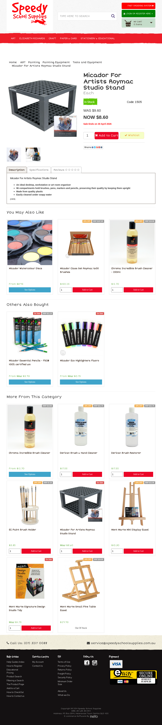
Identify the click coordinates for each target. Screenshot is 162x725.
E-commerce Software (75, 716)
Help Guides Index (15, 662)
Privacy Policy (64, 666)
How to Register (14, 666)
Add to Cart (106, 135)
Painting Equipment (56, 62)
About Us (62, 691)
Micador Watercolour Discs (25, 268)
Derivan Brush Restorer (126, 453)
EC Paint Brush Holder (22, 529)
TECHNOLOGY (55, 50)
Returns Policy (65, 669)
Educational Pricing (12, 671)
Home (13, 62)
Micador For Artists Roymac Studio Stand (41, 65)
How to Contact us (15, 696)
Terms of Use (64, 662)
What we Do (64, 695)
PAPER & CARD (68, 38)
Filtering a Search (15, 680)
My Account (38, 662)
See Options (30, 290)
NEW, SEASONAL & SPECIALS (27, 50)
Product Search (14, 676)
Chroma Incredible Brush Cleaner (29, 453)
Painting (34, 62)
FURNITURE (143, 50)
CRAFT (52, 38)
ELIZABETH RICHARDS (32, 38)
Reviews (66, 169)
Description (17, 169)
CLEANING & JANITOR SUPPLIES (85, 50)
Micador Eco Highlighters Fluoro (79, 360)
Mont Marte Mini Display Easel (130, 529)
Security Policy (65, 677)
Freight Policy (64, 673)
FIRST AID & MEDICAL (121, 50)
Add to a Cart (13, 688)
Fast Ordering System (141, 6)
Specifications (39, 169)
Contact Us (37, 666)
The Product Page (15, 684)
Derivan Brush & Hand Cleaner (78, 453)
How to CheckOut (15, 692)
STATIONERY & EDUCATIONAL (98, 38)
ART (13, 38)
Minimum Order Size (65, 683)
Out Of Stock (81, 628)
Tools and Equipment (87, 62)
